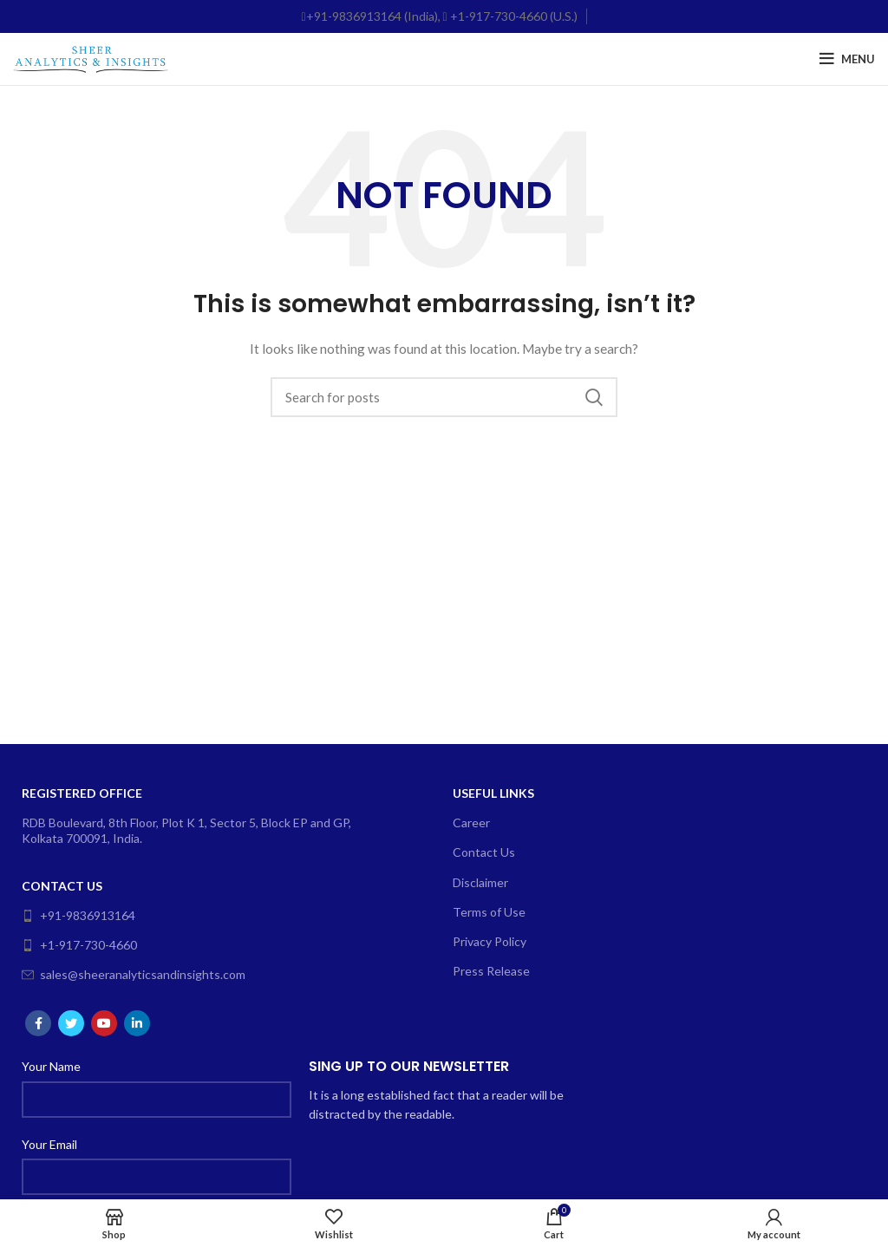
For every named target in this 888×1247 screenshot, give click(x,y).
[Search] (444, 397)
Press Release (491, 970)
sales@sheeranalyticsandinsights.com (133, 974)
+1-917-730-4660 (79, 944)
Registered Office (82, 793)
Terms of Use (489, 911)
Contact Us (62, 885)
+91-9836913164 (78, 915)
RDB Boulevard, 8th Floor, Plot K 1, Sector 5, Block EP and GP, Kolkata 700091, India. (186, 830)
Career (471, 822)
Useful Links (493, 793)
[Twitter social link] (71, 1023)
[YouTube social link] (104, 1023)
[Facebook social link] (38, 1023)
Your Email (49, 1144)
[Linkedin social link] (137, 1023)
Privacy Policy (489, 941)
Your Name (51, 1066)
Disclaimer (480, 882)
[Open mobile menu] (847, 59)
